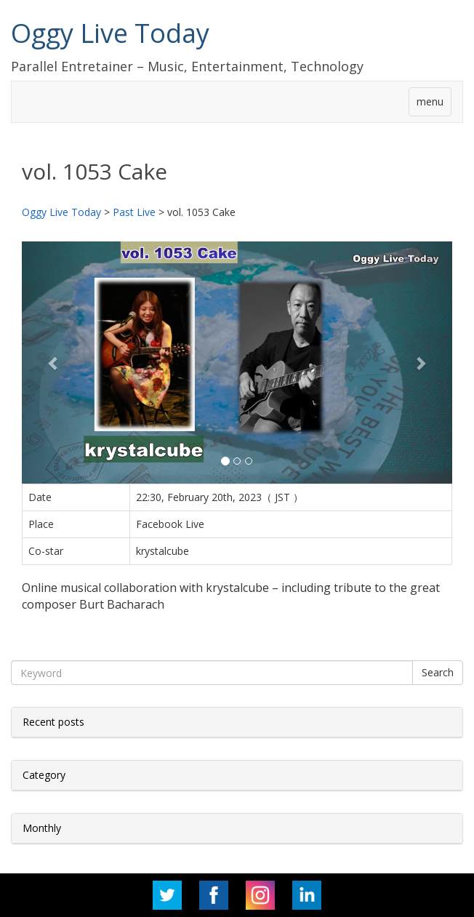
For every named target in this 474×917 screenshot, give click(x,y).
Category (44, 775)
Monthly (42, 828)
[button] (54, 362)
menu (430, 101)
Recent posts (53, 722)
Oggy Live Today (110, 33)
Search (438, 672)
